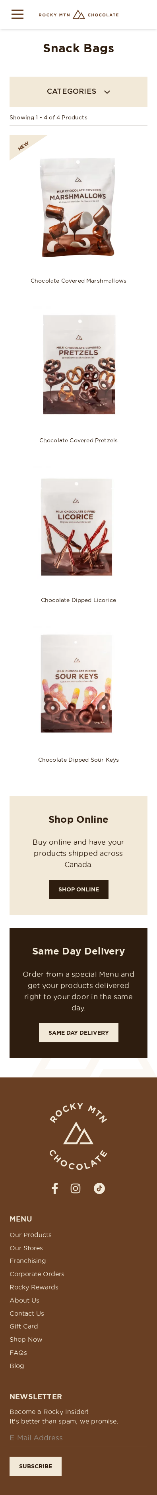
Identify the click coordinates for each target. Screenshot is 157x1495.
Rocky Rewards (34, 1287)
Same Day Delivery (78, 1033)
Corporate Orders (37, 1273)
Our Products (31, 1234)
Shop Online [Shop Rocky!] (78, 889)
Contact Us (27, 1313)
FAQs (18, 1352)
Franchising (28, 1260)
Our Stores (26, 1247)
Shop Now (26, 1339)
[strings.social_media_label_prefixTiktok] (99, 1188)
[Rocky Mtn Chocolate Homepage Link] (78, 14)
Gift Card (24, 1326)
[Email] (78, 1438)
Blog (17, 1365)
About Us (24, 1300)
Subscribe (35, 1466)
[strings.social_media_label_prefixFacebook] (55, 1188)
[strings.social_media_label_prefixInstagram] (75, 1188)
